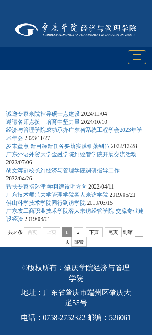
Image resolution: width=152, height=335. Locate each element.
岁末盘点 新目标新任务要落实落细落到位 (58, 146)
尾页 (113, 232)
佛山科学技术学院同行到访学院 (46, 203)
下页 (94, 232)
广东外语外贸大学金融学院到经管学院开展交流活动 (71, 154)
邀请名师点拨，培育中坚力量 (43, 122)
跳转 (79, 242)
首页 (49, 94)
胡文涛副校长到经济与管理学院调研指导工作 (63, 171)
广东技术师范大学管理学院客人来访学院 (57, 195)
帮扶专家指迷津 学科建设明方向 (46, 187)
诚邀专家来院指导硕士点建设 (43, 114)
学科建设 (124, 94)
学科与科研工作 (84, 94)
